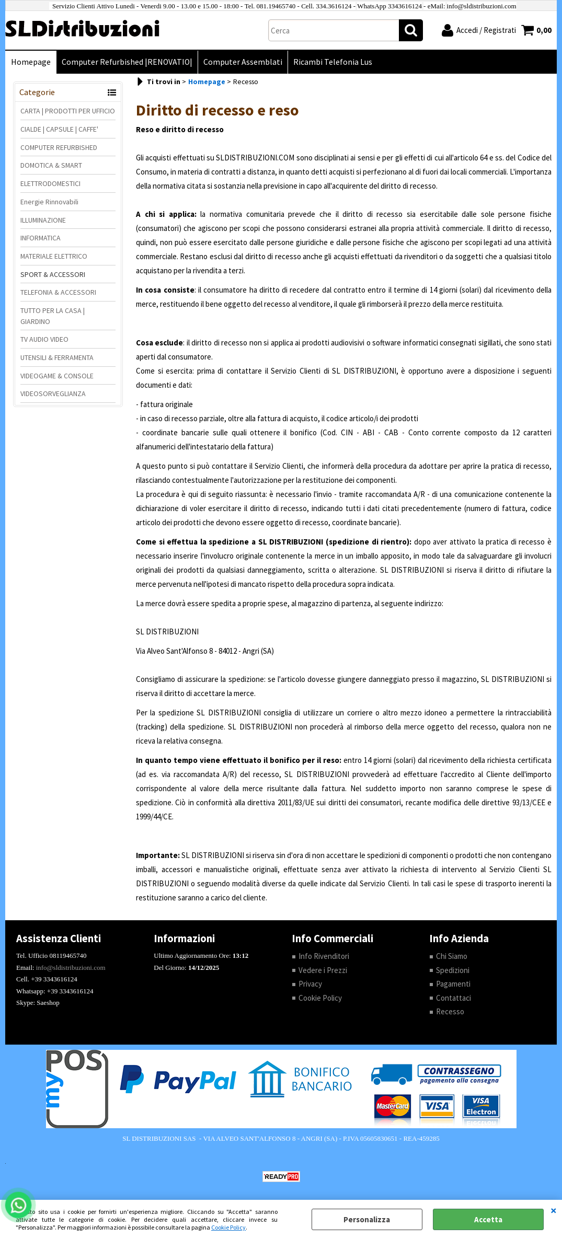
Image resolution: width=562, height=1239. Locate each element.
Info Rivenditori (324, 956)
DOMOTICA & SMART (51, 165)
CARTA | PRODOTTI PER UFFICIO (67, 110)
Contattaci (453, 998)
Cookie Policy (228, 1227)
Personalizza (366, 1219)
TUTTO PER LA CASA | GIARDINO (52, 316)
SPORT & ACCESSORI (52, 274)
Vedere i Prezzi (323, 970)
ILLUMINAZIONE (43, 220)
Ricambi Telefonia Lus (332, 62)
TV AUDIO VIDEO (44, 339)
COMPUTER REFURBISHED (58, 147)
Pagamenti (453, 984)
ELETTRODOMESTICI (50, 183)
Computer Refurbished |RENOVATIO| (127, 62)
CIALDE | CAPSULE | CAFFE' (59, 129)
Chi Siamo (451, 956)
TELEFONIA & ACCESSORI (58, 292)
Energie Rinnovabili (49, 201)
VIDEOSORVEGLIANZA (53, 393)
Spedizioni (452, 970)
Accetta (488, 1219)
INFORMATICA (40, 237)
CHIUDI (553, 1210)
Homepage (31, 62)
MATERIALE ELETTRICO (53, 256)
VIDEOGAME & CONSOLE (57, 375)
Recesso (450, 1011)
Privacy (310, 984)
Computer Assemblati (242, 62)
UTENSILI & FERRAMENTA (57, 357)
